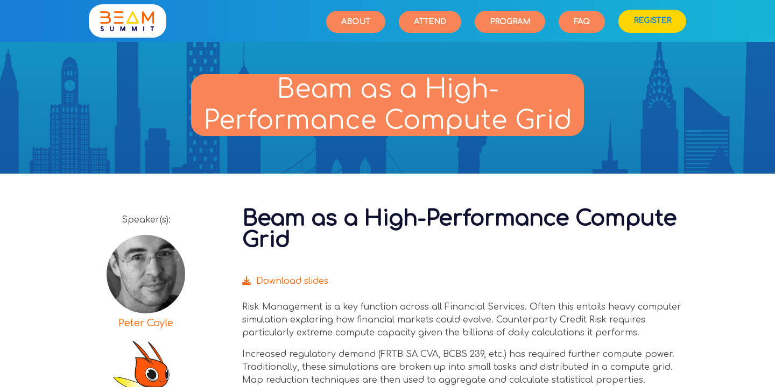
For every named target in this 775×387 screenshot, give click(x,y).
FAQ (582, 22)
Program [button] (510, 22)
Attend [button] (430, 22)
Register (652, 21)
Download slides (285, 281)
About (355, 22)
